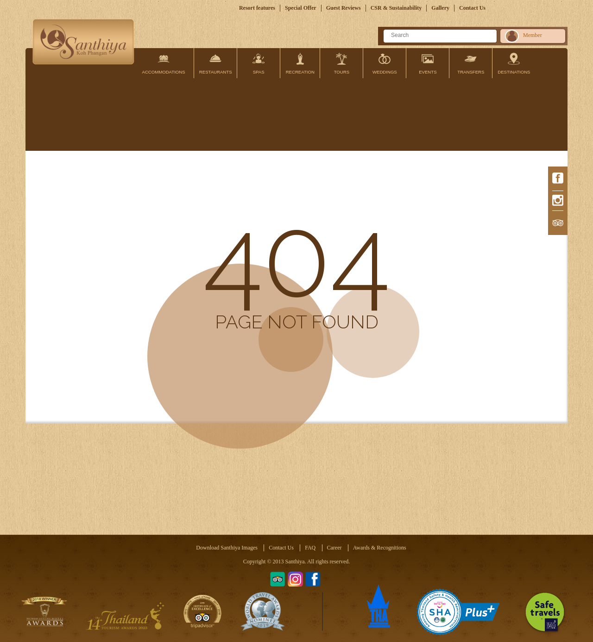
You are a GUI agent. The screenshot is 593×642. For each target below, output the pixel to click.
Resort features (257, 8)
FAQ (310, 547)
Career (334, 547)
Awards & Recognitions (379, 547)
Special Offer (300, 8)
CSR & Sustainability (396, 8)
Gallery (440, 8)
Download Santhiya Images (227, 547)
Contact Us (472, 8)
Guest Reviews (343, 8)
